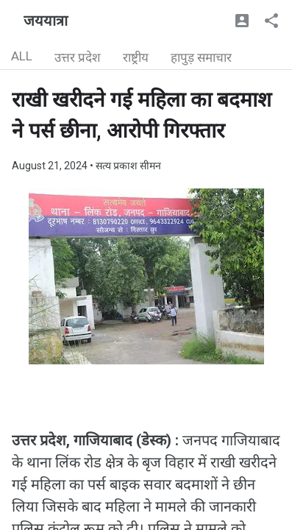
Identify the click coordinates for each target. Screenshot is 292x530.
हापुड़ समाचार (201, 57)
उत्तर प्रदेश (77, 57)
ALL (21, 56)
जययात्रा (46, 20)
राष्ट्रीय (136, 57)
